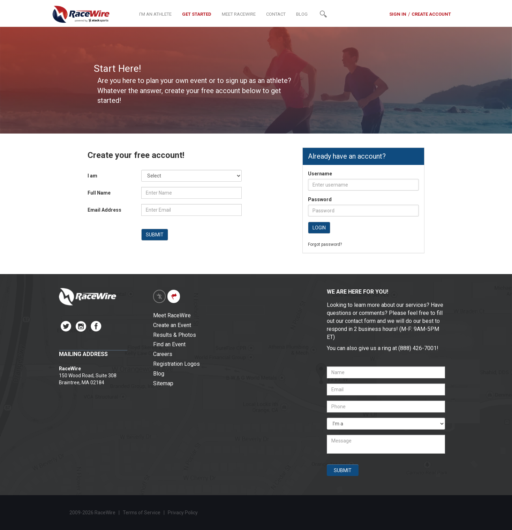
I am (92, 176)
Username (320, 173)
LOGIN (319, 227)
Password (320, 199)
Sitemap (163, 383)
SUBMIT (155, 234)
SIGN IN (397, 14)
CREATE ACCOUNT (431, 14)
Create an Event (172, 325)
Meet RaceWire (172, 315)
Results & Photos (174, 335)
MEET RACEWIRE (239, 14)
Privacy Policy (183, 512)
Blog (158, 373)
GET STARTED (196, 14)
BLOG (302, 14)
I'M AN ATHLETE (155, 14)
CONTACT (276, 14)
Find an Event (169, 344)
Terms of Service (141, 512)
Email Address (104, 210)
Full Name (99, 193)
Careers (162, 354)
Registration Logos (176, 364)
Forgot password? (325, 244)
